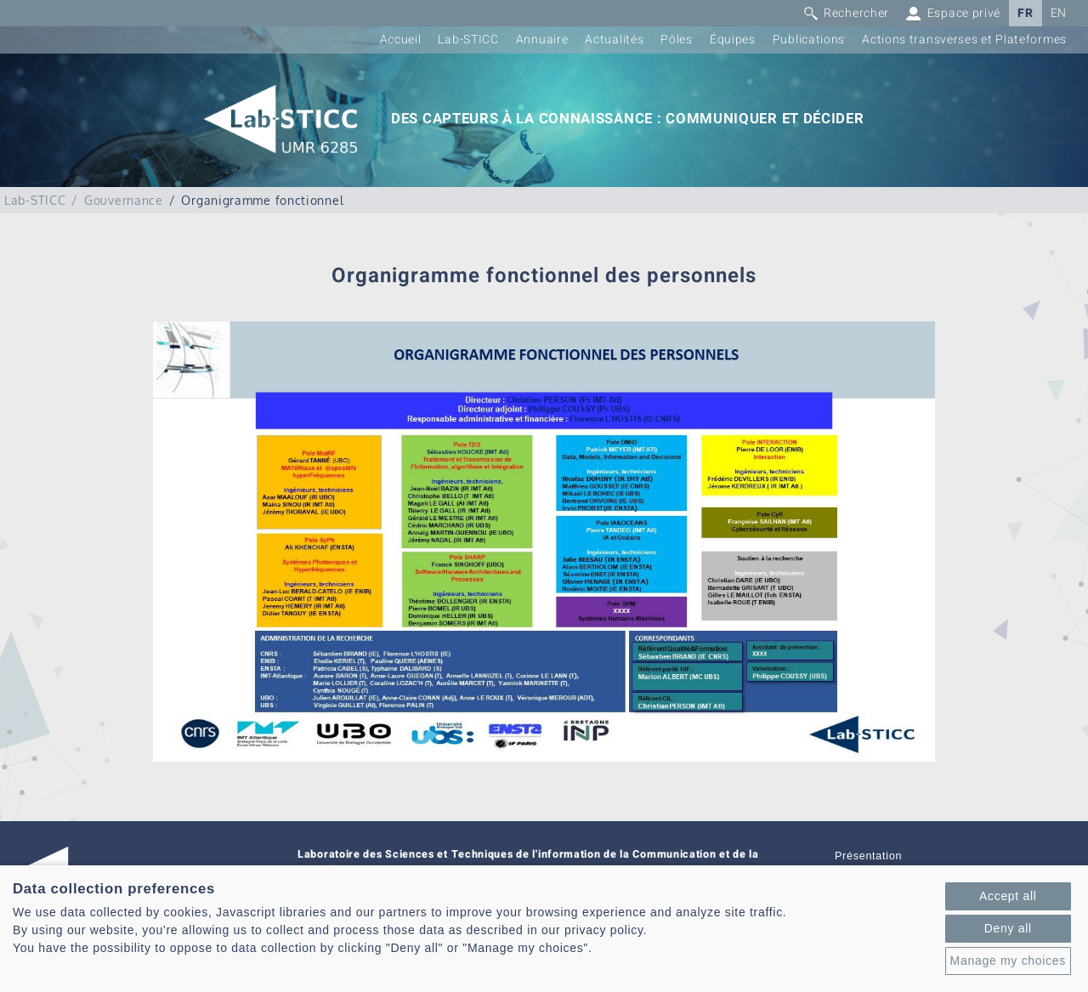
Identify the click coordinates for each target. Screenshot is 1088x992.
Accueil (401, 39)
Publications (809, 39)
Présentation (868, 856)
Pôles (676, 39)
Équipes (733, 39)
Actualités (614, 39)
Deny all (1008, 928)
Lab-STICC (468, 39)
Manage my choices (1008, 960)
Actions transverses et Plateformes (964, 39)
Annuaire (542, 39)
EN (1059, 13)
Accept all (1008, 896)
